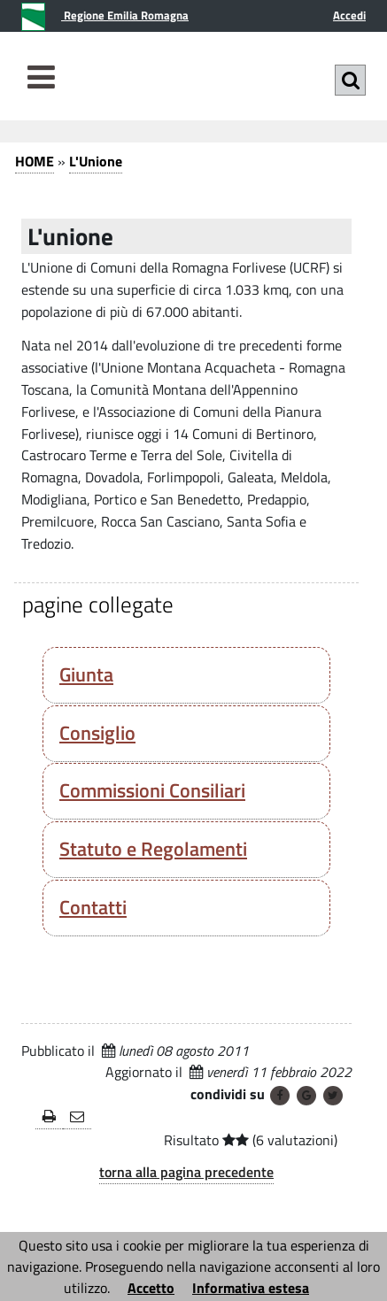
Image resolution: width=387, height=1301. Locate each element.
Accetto (151, 1287)
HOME (34, 161)
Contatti (93, 907)
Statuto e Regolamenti (153, 849)
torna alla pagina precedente (186, 1171)
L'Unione (95, 161)
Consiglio (97, 733)
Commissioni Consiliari (152, 790)
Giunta (86, 674)
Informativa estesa (250, 1287)
